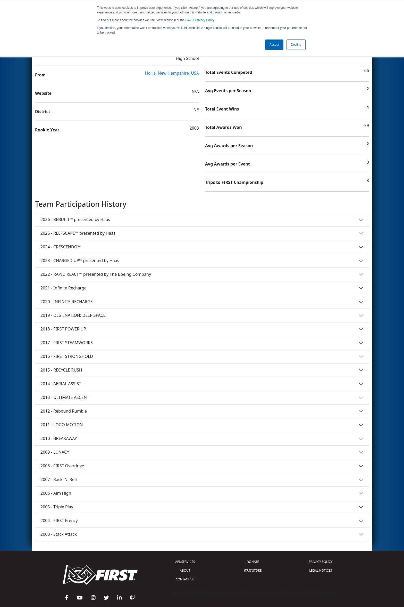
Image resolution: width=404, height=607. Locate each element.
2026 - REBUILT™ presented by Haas (75, 219)
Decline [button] (296, 44)
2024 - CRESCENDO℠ (60, 247)
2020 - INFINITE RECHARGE (66, 301)
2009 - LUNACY (54, 452)
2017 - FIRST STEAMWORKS (66, 342)
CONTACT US (185, 579)
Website (43, 93)
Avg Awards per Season (229, 145)
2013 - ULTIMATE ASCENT (64, 397)
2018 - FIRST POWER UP (63, 329)
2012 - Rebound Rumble (63, 411)
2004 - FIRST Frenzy (59, 520)
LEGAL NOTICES (320, 570)
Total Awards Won (223, 127)
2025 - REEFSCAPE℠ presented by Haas (77, 233)
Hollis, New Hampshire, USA (172, 73)
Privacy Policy (200, 20)
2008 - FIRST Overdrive (62, 466)
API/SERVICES (185, 561)
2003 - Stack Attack (58, 534)
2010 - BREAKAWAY (58, 438)
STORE (253, 570)
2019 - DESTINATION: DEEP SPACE (72, 315)
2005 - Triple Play (56, 507)
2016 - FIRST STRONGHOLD (66, 356)
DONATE (253, 561)
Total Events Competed (228, 72)
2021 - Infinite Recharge (63, 288)
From (40, 75)
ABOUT (185, 570)
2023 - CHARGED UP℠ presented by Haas (79, 260)
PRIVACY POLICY (320, 561)
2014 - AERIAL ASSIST (60, 384)
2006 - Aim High (55, 493)
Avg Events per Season (228, 90)
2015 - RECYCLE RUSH (61, 370)
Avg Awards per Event (227, 164)
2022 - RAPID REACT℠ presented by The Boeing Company (95, 274)
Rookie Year (47, 130)
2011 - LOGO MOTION (61, 425)
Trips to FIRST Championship (234, 182)
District (42, 111)
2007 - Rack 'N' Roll (58, 479)
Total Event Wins (222, 109)
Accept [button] (274, 44)
